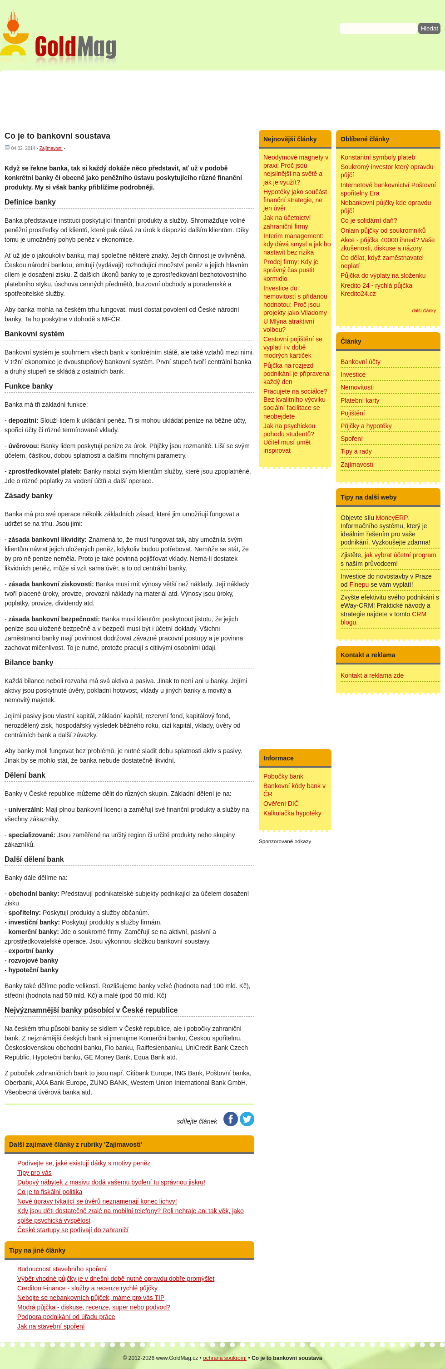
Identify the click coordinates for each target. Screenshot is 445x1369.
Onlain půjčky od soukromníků (383, 230)
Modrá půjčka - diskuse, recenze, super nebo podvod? (93, 1307)
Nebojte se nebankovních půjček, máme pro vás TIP (90, 1297)
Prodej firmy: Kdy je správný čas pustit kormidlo (290, 270)
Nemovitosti (357, 387)
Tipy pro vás (34, 1172)
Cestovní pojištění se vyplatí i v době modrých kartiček (292, 347)
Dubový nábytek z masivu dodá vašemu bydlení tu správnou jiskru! (111, 1182)
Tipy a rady (356, 451)
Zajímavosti (51, 148)
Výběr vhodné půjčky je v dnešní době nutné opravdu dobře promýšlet (115, 1278)
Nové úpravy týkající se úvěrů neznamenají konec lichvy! (97, 1201)
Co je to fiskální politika (49, 1191)
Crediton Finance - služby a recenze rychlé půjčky (87, 1288)
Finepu (359, 584)
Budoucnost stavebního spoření (62, 1269)
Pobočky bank (283, 776)
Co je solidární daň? (369, 220)
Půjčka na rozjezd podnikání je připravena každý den (296, 373)
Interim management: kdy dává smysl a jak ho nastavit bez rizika (297, 244)
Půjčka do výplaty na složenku (383, 275)
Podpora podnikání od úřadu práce (66, 1316)
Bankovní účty (361, 361)
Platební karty (360, 400)
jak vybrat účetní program (400, 555)
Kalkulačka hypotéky (292, 813)
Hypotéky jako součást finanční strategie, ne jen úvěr (295, 200)
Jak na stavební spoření (51, 1326)
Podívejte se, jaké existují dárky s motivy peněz (83, 1163)
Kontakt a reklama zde (372, 675)
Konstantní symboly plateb (378, 157)
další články (424, 310)
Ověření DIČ (281, 803)
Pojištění (353, 413)
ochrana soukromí (225, 1358)
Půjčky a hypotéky (366, 426)
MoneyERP (391, 517)
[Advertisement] (222, 100)
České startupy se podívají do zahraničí (73, 1230)
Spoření (352, 438)
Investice (353, 374)
